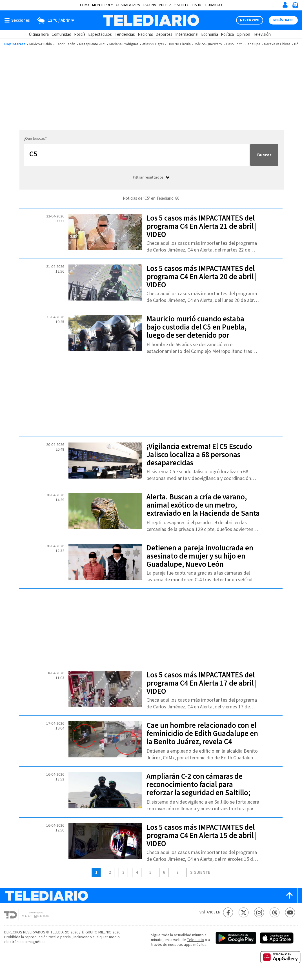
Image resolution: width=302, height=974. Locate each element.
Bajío (197, 5)
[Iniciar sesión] (285, 5)
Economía (209, 34)
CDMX (84, 5)
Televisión (262, 34)
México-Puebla (40, 44)
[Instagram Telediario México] (259, 912)
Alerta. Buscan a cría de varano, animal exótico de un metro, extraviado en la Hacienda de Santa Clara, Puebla (203, 509)
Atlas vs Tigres (153, 44)
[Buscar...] (136, 155)
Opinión (243, 34)
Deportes (164, 34)
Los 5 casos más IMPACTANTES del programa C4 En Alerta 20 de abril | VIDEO (201, 276)
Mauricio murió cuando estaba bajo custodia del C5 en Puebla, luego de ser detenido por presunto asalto (196, 331)
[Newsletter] (295, 6)
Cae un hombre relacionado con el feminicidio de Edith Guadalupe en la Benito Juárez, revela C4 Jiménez (202, 737)
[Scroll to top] (289, 895)
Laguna (149, 5)
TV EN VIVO (250, 20)
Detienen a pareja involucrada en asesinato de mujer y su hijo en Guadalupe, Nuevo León (199, 556)
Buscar (264, 155)
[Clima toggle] (54, 20)
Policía (79, 34)
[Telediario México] (151, 20)
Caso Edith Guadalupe (243, 44)
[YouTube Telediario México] (290, 912)
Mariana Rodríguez (123, 44)
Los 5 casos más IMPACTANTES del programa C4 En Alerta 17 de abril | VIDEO (201, 683)
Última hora (39, 34)
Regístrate (283, 20)
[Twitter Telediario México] (243, 912)
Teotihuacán (65, 44)
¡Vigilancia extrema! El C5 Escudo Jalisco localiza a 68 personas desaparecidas (199, 454)
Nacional (145, 34)
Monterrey (102, 5)
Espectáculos (100, 34)
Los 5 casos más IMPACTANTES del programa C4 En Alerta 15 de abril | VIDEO (201, 835)
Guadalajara (128, 5)
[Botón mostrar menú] (18, 20)
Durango (213, 5)
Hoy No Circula (179, 44)
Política (227, 34)
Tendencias (125, 34)
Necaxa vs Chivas (277, 44)
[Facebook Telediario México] (228, 912)
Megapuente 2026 (92, 44)
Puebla (165, 5)
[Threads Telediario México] (274, 912)
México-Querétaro (208, 44)
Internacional (186, 34)
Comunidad (61, 34)
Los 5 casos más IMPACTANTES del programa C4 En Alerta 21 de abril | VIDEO (201, 226)
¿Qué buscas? (35, 138)
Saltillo (182, 5)
